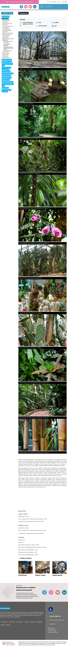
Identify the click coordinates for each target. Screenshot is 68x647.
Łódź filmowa (5, 31)
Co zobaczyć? (5, 18)
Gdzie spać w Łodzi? (7, 59)
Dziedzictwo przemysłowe (7, 33)
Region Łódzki (5, 87)
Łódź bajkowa (5, 37)
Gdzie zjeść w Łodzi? (7, 62)
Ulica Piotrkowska (6, 20)
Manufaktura (5, 22)
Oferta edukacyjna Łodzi (7, 73)
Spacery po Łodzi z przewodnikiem (6, 68)
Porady (2, 625)
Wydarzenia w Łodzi (6, 77)
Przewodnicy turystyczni (7, 82)
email (40, 22)
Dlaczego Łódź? (5, 16)
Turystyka (7, 13)
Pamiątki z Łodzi (6, 80)
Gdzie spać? (12, 622)
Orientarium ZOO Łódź (7, 23)
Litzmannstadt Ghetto (7, 30)
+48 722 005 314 (55, 616)
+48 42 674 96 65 (43, 25)
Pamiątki (8, 625)
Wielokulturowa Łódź (6, 34)
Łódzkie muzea (5, 54)
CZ (59, 2)
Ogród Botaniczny (7, 44)
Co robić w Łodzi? (6, 71)
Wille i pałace (5, 56)
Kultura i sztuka (5, 53)
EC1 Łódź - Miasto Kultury (7, 26)
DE (53, 2)
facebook (56, 22)
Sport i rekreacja (5, 51)
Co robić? (26, 622)
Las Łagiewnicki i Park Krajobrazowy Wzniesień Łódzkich (8, 48)
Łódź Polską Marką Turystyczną (6, 90)
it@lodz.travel (53, 624)
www (55, 25)
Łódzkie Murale (5, 27)
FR (52, 2)
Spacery (32, 622)
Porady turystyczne (6, 75)
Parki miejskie (6, 42)
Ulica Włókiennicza (6, 28)
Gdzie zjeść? (19, 622)
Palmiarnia (5, 45)
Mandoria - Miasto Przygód (8, 38)
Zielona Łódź (5, 40)
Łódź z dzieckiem (5, 35)
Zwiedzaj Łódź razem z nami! (7, 64)
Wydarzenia (39, 622)
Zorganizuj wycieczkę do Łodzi (7, 85)
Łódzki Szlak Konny (7, 50)
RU (55, 2)
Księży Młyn (4, 24)
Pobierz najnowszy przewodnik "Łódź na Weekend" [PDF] (18, 2)
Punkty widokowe (6, 57)
